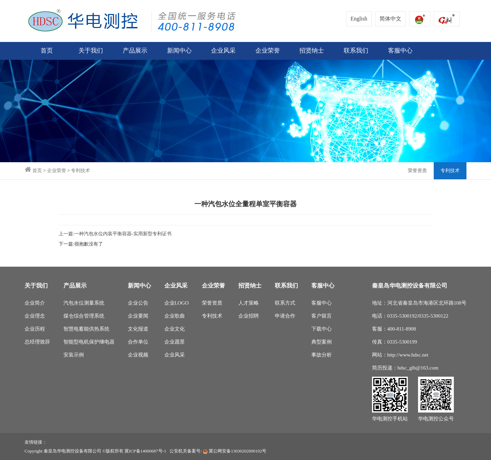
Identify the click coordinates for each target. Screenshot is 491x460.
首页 (47, 50)
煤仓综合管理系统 (83, 316)
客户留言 (321, 316)
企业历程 (35, 329)
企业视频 (138, 355)
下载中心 (321, 329)
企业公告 (138, 303)
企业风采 (174, 355)
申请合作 (285, 316)
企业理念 (35, 316)
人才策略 (248, 303)
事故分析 (321, 355)
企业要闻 (138, 316)
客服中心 (321, 303)
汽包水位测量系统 (83, 303)
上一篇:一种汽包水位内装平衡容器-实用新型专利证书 (115, 233)
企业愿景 (174, 342)
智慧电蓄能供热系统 (86, 329)
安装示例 (73, 355)
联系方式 (285, 303)
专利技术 (80, 170)
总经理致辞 (37, 342)
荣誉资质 (417, 170)
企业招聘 (248, 316)
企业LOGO (176, 303)
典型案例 (321, 342)
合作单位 (138, 342)
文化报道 (138, 329)
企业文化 (174, 329)
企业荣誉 (56, 170)
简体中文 (390, 19)
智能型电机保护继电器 (89, 342)
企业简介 (35, 303)
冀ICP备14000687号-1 (145, 451)
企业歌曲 (174, 316)
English (359, 19)
